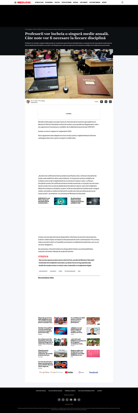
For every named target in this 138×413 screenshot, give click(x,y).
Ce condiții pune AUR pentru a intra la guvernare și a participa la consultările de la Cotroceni (78, 320)
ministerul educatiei (70, 271)
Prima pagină (28, 29)
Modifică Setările (69, 395)
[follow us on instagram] (81, 372)
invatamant (53, 271)
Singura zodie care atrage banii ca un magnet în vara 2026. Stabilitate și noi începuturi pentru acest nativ (78, 353)
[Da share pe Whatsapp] (110, 101)
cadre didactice (43, 271)
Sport (104, 2)
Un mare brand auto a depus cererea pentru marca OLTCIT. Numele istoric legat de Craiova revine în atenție (45, 364)
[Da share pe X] (106, 101)
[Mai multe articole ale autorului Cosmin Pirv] (28, 101)
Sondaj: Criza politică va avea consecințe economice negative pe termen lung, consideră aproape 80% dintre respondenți (45, 330)
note (79, 271)
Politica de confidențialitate (86, 390)
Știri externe (66, 2)
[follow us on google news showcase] (57, 372)
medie (60, 271)
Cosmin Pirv (34, 102)
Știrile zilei (39, 2)
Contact (99, 390)
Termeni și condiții (70, 390)
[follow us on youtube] (69, 372)
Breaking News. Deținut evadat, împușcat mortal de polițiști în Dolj (77, 201)
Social (75, 2)
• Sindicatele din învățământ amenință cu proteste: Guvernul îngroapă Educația (64, 263)
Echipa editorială (41, 390)
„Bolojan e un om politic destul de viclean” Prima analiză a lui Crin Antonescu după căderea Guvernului (77, 330)
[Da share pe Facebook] (101, 101)
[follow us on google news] (44, 372)
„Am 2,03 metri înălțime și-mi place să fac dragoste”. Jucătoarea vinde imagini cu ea (78, 341)
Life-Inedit (84, 2)
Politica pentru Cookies (55, 390)
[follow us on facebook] (93, 372)
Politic (57, 2)
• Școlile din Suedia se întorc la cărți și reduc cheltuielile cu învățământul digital (64, 265)
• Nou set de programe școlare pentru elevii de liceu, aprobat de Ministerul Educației (66, 260)
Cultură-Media (94, 2)
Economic (49, 2)
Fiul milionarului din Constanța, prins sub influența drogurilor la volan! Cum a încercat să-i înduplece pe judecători (45, 341)
